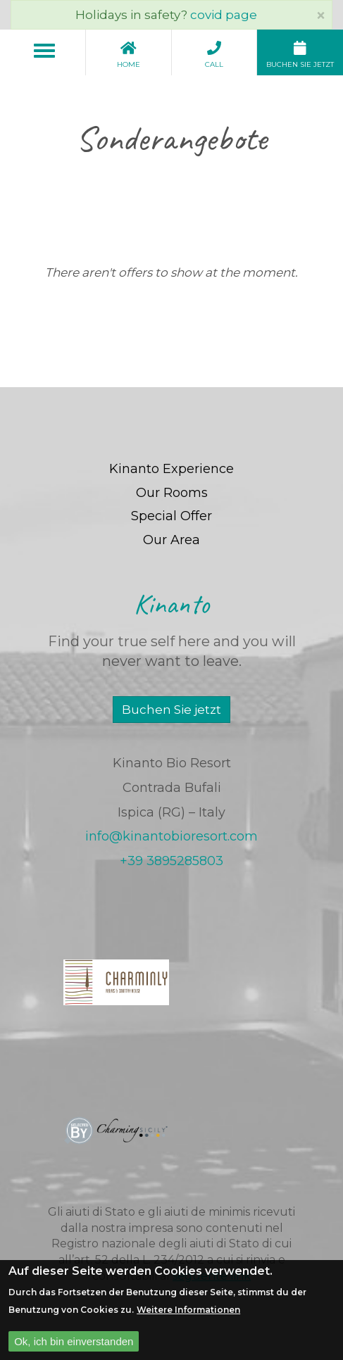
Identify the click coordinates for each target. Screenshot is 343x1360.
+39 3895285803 (171, 861)
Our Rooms (172, 492)
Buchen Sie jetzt (171, 710)
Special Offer (171, 516)
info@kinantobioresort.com (171, 836)
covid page (223, 15)
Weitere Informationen (188, 1317)
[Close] (321, 15)
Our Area (171, 540)
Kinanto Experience (171, 469)
